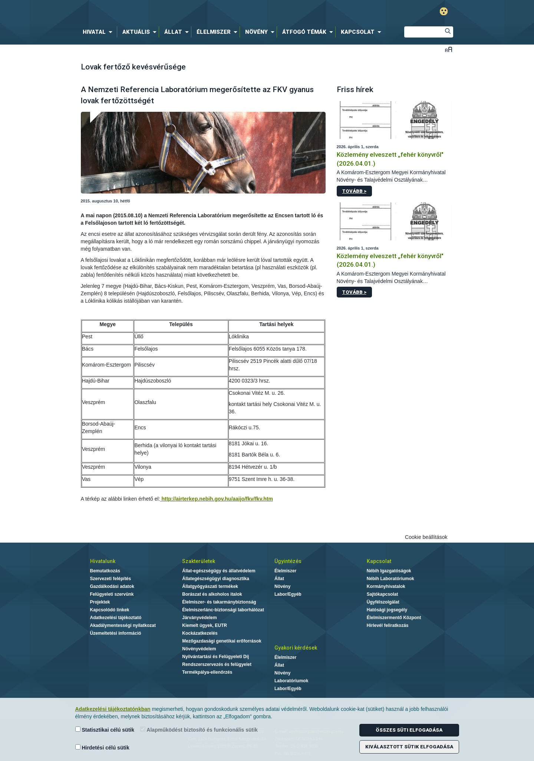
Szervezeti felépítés (110, 578)
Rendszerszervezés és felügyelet (216, 664)
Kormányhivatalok (386, 586)
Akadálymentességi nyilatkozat (123, 625)
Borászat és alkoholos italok (212, 594)
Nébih (188, 12)
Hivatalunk (102, 561)
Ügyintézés (287, 561)
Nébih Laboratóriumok (390, 578)
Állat (279, 578)
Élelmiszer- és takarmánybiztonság (219, 602)
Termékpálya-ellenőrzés (207, 672)
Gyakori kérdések (295, 648)
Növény (282, 586)
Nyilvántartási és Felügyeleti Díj (215, 656)
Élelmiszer (285, 570)
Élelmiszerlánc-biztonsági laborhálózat (223, 609)
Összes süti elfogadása (409, 730)
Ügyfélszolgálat (383, 602)
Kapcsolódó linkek (109, 609)
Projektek (100, 602)
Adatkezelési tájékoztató (116, 617)
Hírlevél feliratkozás (388, 625)
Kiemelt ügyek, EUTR (204, 625)
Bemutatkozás (105, 570)
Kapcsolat (379, 561)
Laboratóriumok (291, 680)
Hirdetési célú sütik (102, 747)
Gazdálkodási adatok (112, 586)
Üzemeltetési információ (115, 633)
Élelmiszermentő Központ (394, 617)
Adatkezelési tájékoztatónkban (113, 709)
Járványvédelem (199, 617)
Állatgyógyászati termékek (210, 586)
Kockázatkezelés (199, 633)
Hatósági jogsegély (387, 609)
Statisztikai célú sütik (105, 729)
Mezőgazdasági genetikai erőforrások (221, 641)
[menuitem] (99, 32)
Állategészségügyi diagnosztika (215, 578)
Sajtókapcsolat (382, 594)
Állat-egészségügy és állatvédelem (218, 570)
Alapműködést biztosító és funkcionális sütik (199, 729)
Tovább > (354, 191)
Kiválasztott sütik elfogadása (409, 746)
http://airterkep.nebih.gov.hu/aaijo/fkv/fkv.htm (216, 499)
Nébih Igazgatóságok (389, 570)
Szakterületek (198, 561)
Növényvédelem (199, 648)
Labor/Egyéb (287, 594)
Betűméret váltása (448, 49)
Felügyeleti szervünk (112, 594)
